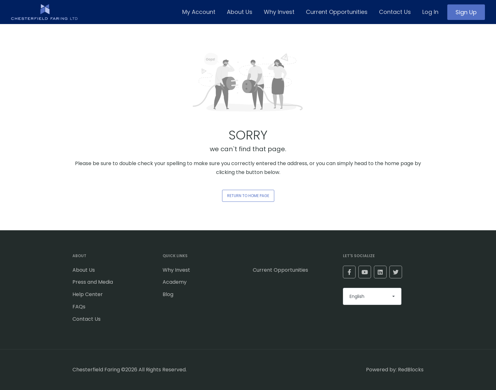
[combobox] (372, 296)
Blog (168, 294)
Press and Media (92, 282)
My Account (198, 12)
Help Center (87, 294)
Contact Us (395, 12)
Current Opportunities (337, 12)
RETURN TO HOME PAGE (248, 195)
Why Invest (279, 12)
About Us (239, 12)
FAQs (78, 306)
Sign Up (466, 12)
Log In (430, 12)
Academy (175, 282)
